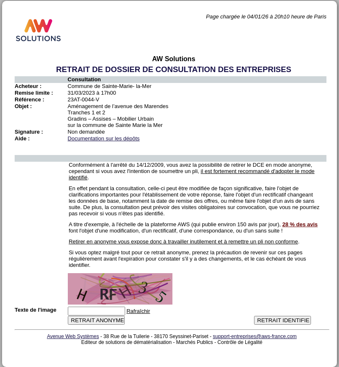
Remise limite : (34, 93)
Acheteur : (28, 86)
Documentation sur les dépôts (104, 138)
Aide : (22, 138)
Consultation (84, 79)
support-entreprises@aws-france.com (255, 336)
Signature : (29, 132)
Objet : (23, 106)
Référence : (29, 99)
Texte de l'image (35, 310)
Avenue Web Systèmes (73, 336)
